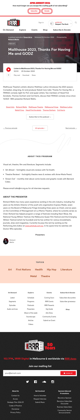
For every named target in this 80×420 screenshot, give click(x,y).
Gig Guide (49, 309)
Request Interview (40, 399)
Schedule (31, 298)
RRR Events (49, 301)
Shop (68, 309)
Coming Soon (49, 298)
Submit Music (40, 402)
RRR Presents (49, 305)
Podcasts (31, 305)
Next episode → (71, 128)
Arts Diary (49, 313)
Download (25, 75)
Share (34, 75)
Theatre (45, 276)
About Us (15, 391)
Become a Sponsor (64, 398)
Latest (12, 298)
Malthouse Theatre (36, 107)
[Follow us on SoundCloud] (44, 382)
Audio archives (12, 309)
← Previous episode (10, 128)
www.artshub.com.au (34, 225)
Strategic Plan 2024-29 (15, 402)
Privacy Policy (15, 412)
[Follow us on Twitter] (27, 382)
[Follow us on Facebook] (35, 382)
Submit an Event (49, 320)
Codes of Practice (15, 406)
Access (15, 399)
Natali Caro (19, 110)
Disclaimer (15, 409)
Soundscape (30, 317)
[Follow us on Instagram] (52, 382)
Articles (30, 320)
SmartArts (28, 37)
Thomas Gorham (49, 110)
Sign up (68, 373)
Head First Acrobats (33, 110)
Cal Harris (61, 110)
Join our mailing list (40, 366)
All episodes (40, 128)
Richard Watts (13, 39)
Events (49, 293)
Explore (31, 293)
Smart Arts (10, 107)
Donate (46, 11)
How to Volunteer (40, 395)
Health (39, 269)
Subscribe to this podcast (40, 117)
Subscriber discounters (68, 298)
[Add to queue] (8, 75)
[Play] (8, 70)
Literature (66, 269)
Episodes (12, 305)
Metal (33, 276)
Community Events (49, 317)
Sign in (41, 22)
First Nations (23, 269)
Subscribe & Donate (67, 293)
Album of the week (30, 313)
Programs (30, 301)
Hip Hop (51, 269)
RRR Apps (70, 358)
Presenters (30, 309)
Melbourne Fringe (51, 107)
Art (10, 269)
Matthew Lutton (66, 107)
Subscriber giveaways (67, 301)
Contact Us (15, 395)
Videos (30, 324)
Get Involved (40, 391)
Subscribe (34, 11)
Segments (12, 301)
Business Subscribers (64, 407)
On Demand (12, 293)
